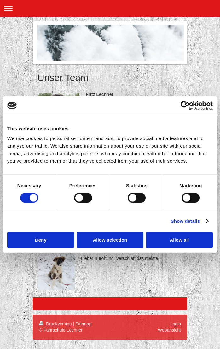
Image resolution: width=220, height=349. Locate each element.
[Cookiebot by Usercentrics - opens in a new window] (185, 105)
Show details (185, 220)
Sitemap (83, 323)
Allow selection (110, 240)
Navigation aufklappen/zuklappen (110, 8)
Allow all (179, 240)
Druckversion (56, 323)
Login (175, 323)
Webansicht (169, 330)
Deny (41, 240)
